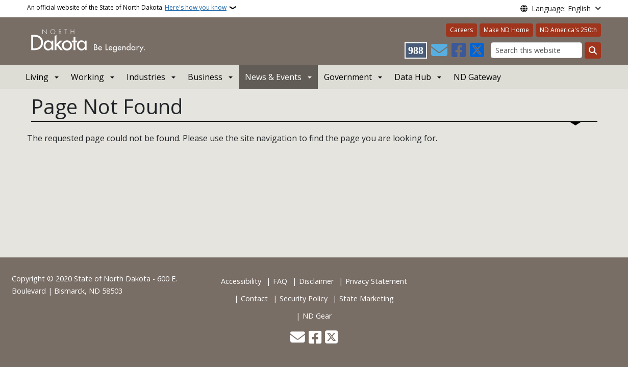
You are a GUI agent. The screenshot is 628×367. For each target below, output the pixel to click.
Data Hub (412, 77)
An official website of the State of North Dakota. (127, 7)
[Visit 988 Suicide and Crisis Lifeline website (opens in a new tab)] (416, 50)
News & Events (273, 77)
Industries (146, 77)
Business (205, 77)
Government (348, 77)
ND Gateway (477, 77)
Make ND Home (506, 29)
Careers (461, 29)
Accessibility (241, 281)
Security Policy (304, 298)
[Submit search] (593, 50)
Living (37, 77)
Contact (254, 298)
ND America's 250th (568, 29)
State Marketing (366, 298)
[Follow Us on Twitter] (477, 50)
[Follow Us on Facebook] (458, 50)
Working (87, 77)
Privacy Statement (376, 281)
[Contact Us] (439, 50)
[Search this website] (536, 50)
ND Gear (317, 316)
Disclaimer (316, 281)
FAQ (280, 281)
